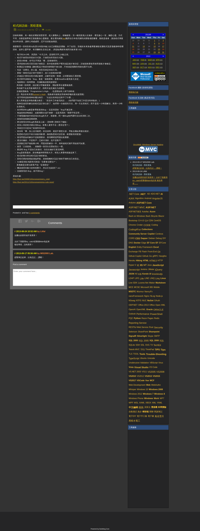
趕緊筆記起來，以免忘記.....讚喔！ (147, 168)
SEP (135, 67)
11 (133, 46)
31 (163, 52)
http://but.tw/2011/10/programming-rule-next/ (33, 182)
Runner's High (39, 94)
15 (155, 46)
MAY (135, 64)
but (64, 38)
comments (34, 213)
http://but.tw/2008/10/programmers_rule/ (31, 179)
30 (159, 52)
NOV (151, 67)
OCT (143, 67)
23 (159, 49)
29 (155, 52)
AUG (159, 64)
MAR (151, 60)
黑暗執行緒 (133, 92)
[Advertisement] (43, 190)
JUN (143, 64)
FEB (143, 60)
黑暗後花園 (133, 102)
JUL (151, 64)
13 (144, 46)
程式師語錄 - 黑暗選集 (27, 25)
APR (159, 60)
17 (163, 46)
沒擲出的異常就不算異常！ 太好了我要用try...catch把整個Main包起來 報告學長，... (150, 180)
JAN (136, 60)
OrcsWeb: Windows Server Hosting (148, 144)
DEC (159, 67)
